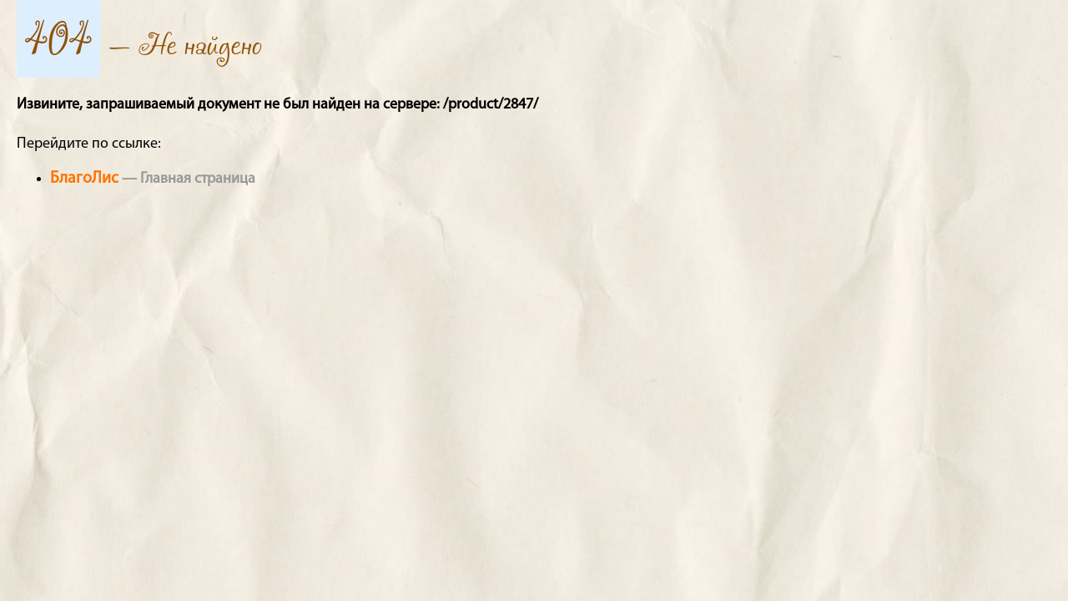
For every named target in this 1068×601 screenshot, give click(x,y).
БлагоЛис (84, 178)
